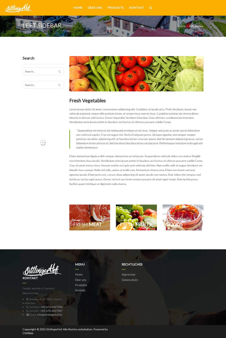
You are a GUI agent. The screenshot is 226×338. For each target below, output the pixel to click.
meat (87, 224)
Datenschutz (130, 280)
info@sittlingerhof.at (49, 314)
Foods (177, 222)
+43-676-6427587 (51, 310)
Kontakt (136, 7)
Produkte (115, 7)
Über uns (95, 7)
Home (78, 7)
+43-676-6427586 (51, 306)
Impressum (128, 274)
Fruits (135, 224)
